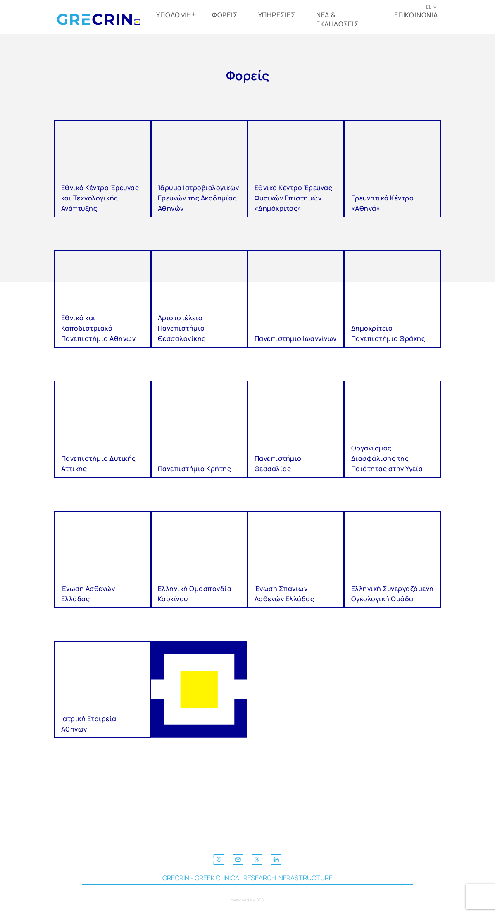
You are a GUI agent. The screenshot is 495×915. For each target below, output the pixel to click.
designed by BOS (247, 900)
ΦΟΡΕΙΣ (225, 14)
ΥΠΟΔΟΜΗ (173, 14)
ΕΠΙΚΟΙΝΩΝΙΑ (416, 14)
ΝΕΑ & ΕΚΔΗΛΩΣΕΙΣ (337, 19)
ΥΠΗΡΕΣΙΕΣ (276, 14)
